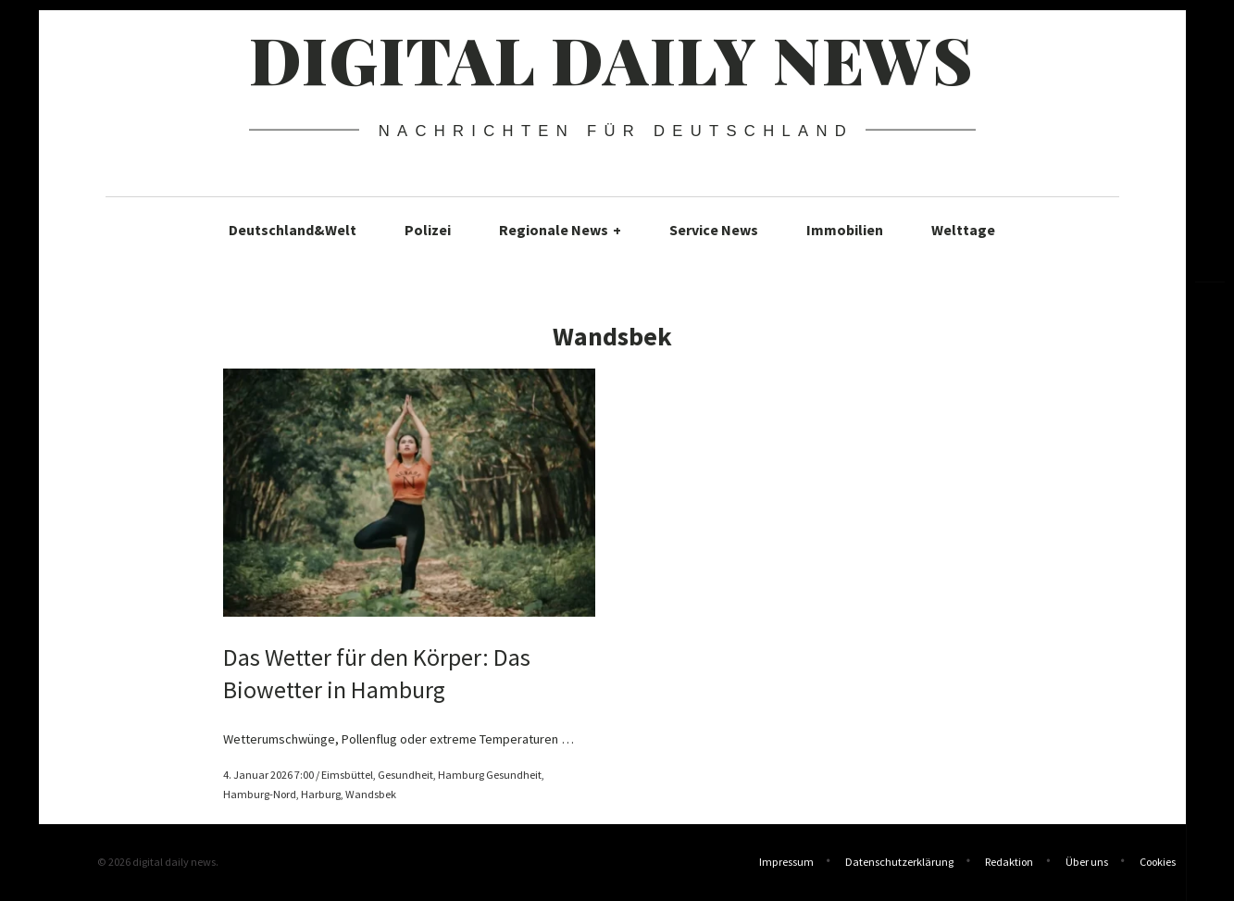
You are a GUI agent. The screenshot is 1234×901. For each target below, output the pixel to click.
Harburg (321, 794)
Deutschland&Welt (292, 229)
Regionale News (560, 229)
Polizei (428, 229)
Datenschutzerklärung (899, 863)
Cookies (1158, 863)
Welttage (963, 229)
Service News (713, 229)
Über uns (1087, 863)
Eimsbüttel (347, 775)
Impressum (786, 863)
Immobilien (844, 229)
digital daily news (611, 58)
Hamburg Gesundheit (490, 775)
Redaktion (1009, 863)
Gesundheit (405, 775)
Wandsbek (370, 794)
